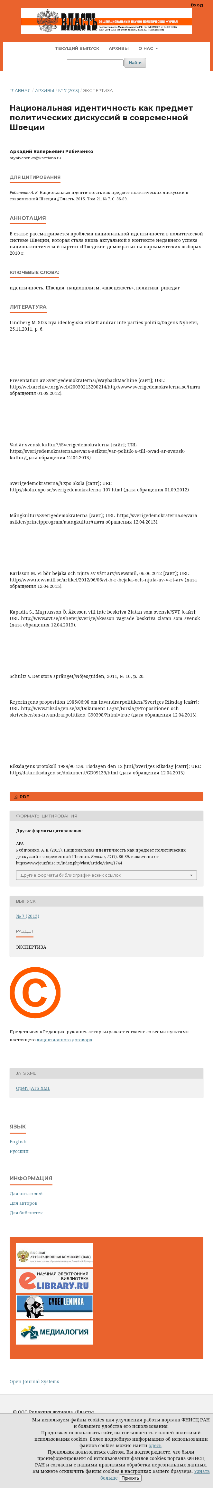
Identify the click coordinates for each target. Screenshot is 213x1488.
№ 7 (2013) (68, 90)
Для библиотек (26, 1213)
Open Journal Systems (34, 1381)
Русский (19, 1151)
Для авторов (23, 1203)
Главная (20, 90)
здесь (155, 1445)
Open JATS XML (33, 1088)
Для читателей (26, 1193)
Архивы (119, 48)
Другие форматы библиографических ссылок (71, 875)
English (18, 1141)
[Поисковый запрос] (95, 62)
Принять (130, 1478)
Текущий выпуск (77, 48)
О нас (146, 48)
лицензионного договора (64, 1040)
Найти (135, 62)
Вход (197, 4)
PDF (23, 796)
